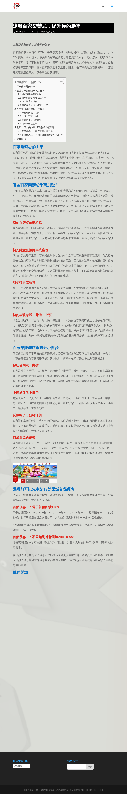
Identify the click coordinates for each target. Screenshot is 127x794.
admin (18, 31)
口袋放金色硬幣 (29, 123)
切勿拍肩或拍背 (29, 101)
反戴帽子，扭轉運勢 (32, 119)
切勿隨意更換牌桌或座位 (34, 97)
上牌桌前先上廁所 (30, 116)
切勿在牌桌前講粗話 (32, 94)
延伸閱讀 (21, 138)
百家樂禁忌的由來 (26, 86)
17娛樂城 (43, 31)
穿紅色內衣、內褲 (30, 112)
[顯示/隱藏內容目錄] (59, 81)
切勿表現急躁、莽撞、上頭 (35, 104)
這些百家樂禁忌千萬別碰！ (31, 90)
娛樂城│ (44, 790)
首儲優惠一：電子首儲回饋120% (38, 131)
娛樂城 (51, 31)
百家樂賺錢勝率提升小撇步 (31, 108)
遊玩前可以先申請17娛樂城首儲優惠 (35, 127)
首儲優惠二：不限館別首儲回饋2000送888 (42, 134)
